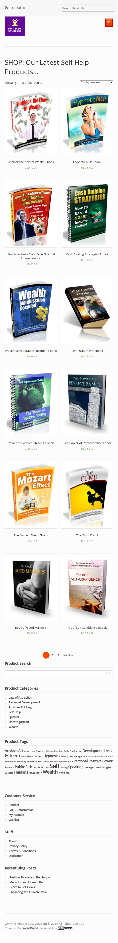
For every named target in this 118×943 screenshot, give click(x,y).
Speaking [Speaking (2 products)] (75, 766)
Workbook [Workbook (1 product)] (64, 772)
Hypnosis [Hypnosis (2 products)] (50, 755)
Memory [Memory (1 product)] (21, 761)
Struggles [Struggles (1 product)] (106, 767)
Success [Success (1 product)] (9, 772)
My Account (16, 815)
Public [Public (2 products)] (20, 766)
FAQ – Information (21, 810)
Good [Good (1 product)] (23, 756)
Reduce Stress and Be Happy (29, 877)
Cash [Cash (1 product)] (66, 751)
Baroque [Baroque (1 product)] (40, 751)
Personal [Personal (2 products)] (81, 761)
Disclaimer (16, 856)
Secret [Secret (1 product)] (36, 767)
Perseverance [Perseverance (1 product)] (66, 761)
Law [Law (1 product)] (71, 756)
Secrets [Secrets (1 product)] (45, 767)
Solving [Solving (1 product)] (63, 767)
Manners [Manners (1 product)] (108, 756)
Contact (14, 805)
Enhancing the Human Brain (28, 892)
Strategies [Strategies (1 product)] (89, 767)
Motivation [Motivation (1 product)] (43, 761)
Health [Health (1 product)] (30, 756)
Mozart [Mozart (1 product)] (54, 761)
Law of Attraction (20, 697)
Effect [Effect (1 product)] (109, 751)
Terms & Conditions (22, 851)
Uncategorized (19, 722)
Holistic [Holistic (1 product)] (39, 756)
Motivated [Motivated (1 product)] (32, 761)
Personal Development (24, 702)
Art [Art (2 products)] (20, 750)
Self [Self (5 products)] (54, 766)
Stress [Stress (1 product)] (98, 767)
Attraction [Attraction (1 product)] (29, 751)
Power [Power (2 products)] (107, 761)
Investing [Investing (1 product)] (63, 756)
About (13, 841)
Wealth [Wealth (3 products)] (50, 772)
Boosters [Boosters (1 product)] (58, 751)
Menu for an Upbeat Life (26, 882)
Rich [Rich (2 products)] (28, 766)
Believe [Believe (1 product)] (49, 751)
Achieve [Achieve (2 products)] (11, 750)
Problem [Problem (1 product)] (9, 767)
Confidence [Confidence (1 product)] (75, 751)
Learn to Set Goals (22, 887)
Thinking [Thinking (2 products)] (21, 772)
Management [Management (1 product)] (81, 756)
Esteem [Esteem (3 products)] (12, 755)
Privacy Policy (18, 846)
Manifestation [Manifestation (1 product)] (95, 756)
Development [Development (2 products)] (93, 750)
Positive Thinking (20, 707)
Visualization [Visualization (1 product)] (35, 772)
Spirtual (14, 717)
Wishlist (14, 820)
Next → (68, 655)
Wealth (13, 727)
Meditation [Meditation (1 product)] (10, 761)
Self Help (15, 712)
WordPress (30, 928)
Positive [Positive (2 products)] (95, 761)
